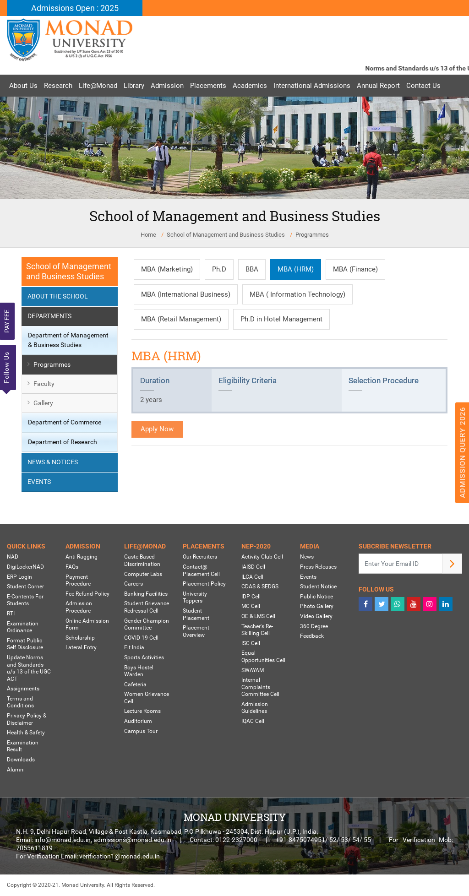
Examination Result (22, 746)
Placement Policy (204, 584)
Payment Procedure (78, 580)
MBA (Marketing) (167, 269)
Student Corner (25, 586)
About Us (23, 85)
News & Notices (52, 462)
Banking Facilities (146, 594)
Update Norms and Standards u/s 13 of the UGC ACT (29, 668)
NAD (12, 557)
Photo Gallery (316, 606)
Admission (167, 85)
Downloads (21, 759)
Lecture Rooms (142, 711)
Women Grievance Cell (146, 698)
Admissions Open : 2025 (75, 8)
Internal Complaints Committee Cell (260, 687)
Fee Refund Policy (87, 594)
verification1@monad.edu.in (119, 856)
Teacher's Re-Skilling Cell (257, 630)
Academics (250, 85)
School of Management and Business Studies (226, 234)
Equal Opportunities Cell (263, 656)
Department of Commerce (64, 422)
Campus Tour (141, 731)
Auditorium (138, 721)
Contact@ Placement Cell (201, 570)
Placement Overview (196, 631)
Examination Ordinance (22, 627)
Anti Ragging (81, 557)
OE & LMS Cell (258, 616)
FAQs (71, 567)
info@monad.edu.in (62, 839)
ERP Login (19, 577)
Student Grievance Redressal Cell (146, 607)
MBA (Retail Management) (181, 319)
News (307, 557)
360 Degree (314, 626)
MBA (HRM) (296, 269)
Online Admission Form (87, 624)
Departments (49, 316)
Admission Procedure (78, 607)
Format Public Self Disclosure (25, 644)
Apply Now (157, 429)
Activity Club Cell (262, 557)
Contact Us (423, 85)
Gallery (43, 403)
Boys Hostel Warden (138, 671)
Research (58, 85)
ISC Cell (250, 643)
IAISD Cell (253, 567)
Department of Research (62, 441)
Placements (208, 85)
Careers (133, 584)
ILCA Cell (252, 577)
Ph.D (219, 269)
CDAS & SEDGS (259, 586)
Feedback (312, 636)
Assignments (23, 688)
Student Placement (196, 614)
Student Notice (318, 586)
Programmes (312, 234)
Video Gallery (316, 616)
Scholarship (80, 638)
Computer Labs (143, 574)
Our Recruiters (200, 557)
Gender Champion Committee (146, 624)
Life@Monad (98, 85)
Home (148, 234)
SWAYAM (252, 670)
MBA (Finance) (355, 269)
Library (134, 85)
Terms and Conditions (20, 702)
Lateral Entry (81, 647)
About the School (57, 296)
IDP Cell (251, 596)
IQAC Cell (252, 721)
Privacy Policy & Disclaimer (26, 719)
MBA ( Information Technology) (297, 294)
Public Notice (316, 596)
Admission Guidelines (254, 708)
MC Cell (250, 606)
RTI (11, 613)
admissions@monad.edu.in (132, 839)
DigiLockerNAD (25, 567)
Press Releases (318, 567)
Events (39, 481)
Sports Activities (144, 657)
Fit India (134, 647)
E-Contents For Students (25, 600)
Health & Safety (26, 732)
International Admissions (311, 85)
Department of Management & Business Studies (68, 339)
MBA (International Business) (185, 294)
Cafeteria (135, 684)
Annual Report (378, 85)
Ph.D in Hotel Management (281, 319)
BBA (251, 269)
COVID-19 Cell (141, 638)
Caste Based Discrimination (142, 560)
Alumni (16, 769)
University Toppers (195, 597)
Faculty (44, 383)
